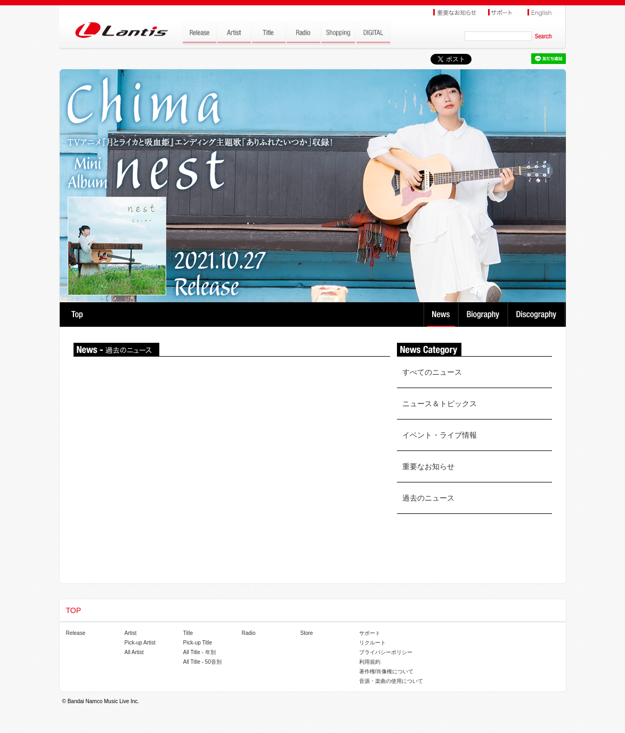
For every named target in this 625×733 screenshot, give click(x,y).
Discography (537, 314)
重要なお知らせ (428, 466)
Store (307, 633)
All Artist (134, 652)
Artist (131, 633)
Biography (484, 314)
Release (76, 633)
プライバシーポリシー (385, 652)
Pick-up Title (197, 643)
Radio (249, 633)
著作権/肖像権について (386, 671)
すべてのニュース (432, 372)
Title (188, 633)
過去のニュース (428, 498)
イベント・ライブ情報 (439, 435)
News (441, 314)
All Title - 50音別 (202, 662)
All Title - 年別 (199, 652)
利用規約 (369, 662)
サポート (369, 633)
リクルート (372, 643)
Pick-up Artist (140, 643)
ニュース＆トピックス (439, 403)
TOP (77, 314)
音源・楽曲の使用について (391, 681)
